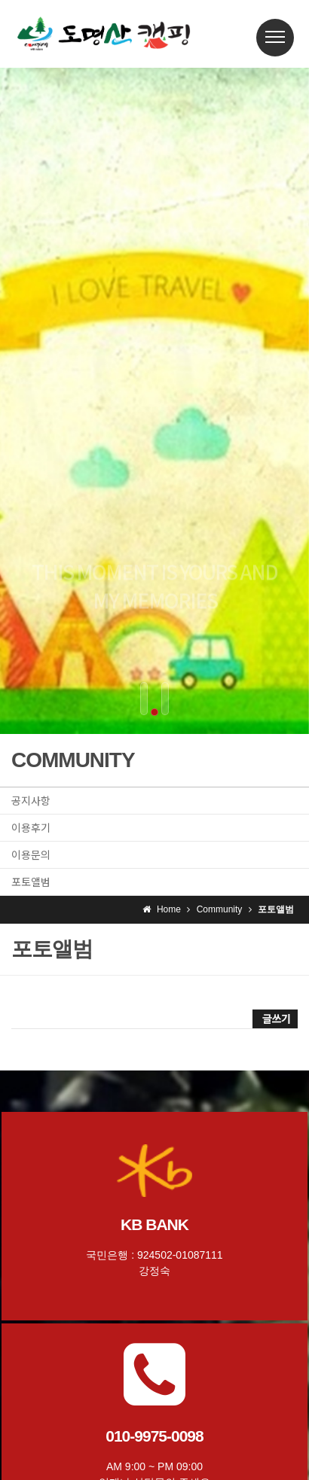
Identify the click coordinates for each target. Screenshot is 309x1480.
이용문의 (30, 854)
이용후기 (30, 827)
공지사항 (30, 800)
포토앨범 (30, 881)
